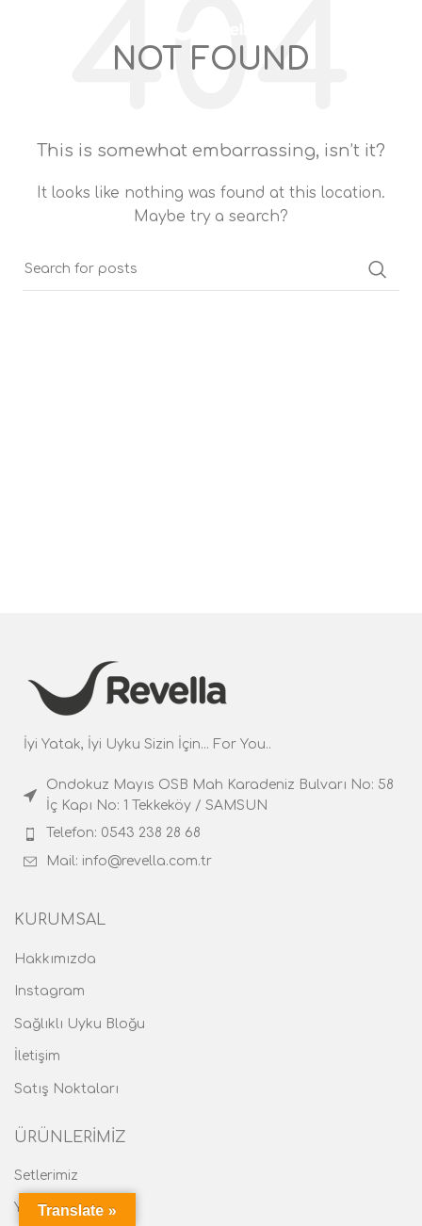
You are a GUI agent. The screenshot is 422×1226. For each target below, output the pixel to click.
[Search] (398, 28)
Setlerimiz (46, 1176)
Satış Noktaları (66, 1089)
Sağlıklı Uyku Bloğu (79, 1024)
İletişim (37, 1056)
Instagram (49, 991)
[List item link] (211, 796)
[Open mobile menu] (48, 28)
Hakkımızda (55, 959)
